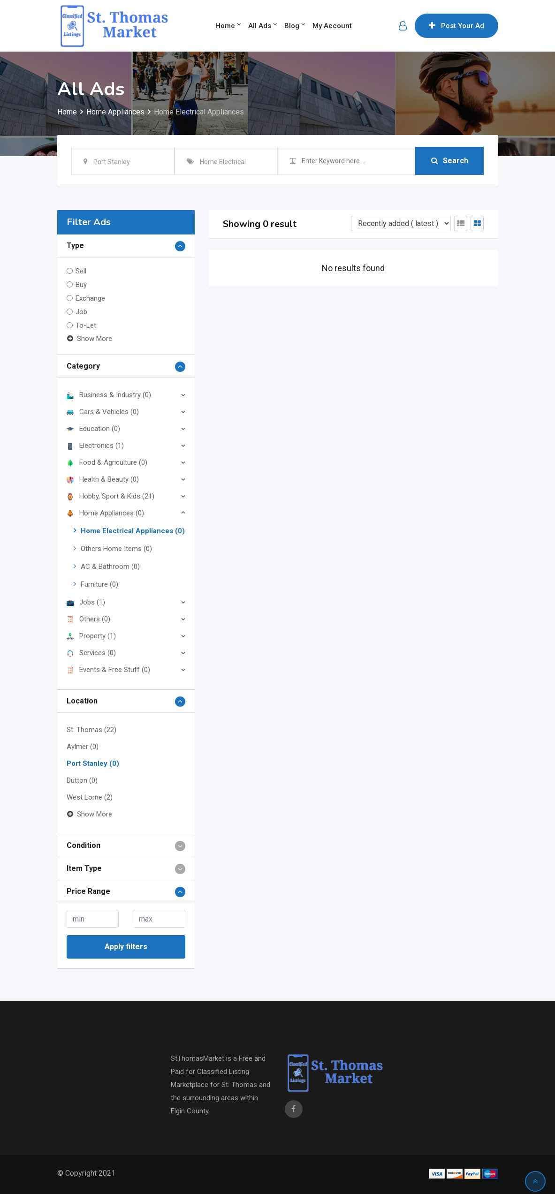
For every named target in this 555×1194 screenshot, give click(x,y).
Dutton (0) (82, 780)
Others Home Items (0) (116, 548)
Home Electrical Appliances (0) (133, 531)
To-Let (86, 325)
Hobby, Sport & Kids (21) (110, 496)
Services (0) (91, 653)
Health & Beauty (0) (103, 479)
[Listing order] (401, 223)
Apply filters (126, 946)
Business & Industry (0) (109, 395)
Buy (81, 284)
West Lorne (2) (90, 797)
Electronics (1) (95, 445)
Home (225, 26)
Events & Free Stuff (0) (108, 669)
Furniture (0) (99, 584)
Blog (291, 26)
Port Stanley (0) (93, 763)
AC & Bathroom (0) (110, 566)
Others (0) (88, 619)
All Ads (259, 26)
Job (81, 312)
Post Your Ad (456, 26)
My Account (332, 26)
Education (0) (93, 428)
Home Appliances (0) (105, 513)
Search (449, 160)
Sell (81, 271)
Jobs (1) (86, 602)
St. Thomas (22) (91, 729)
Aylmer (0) (83, 746)
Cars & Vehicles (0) (103, 412)
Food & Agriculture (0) (107, 462)
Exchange (90, 298)
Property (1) (91, 636)
